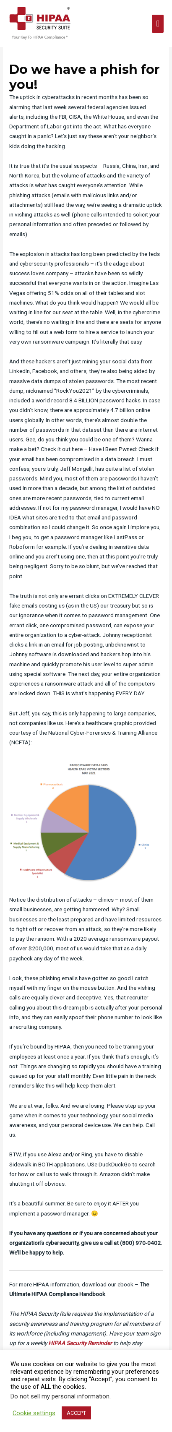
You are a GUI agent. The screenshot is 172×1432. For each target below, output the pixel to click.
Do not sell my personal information (59, 1396)
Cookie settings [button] (34, 1413)
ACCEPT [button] (76, 1413)
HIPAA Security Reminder (80, 1343)
